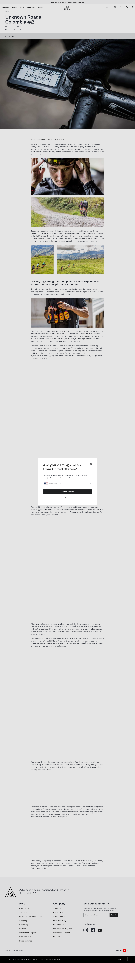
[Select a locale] (67, 483)
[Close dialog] (91, 464)
